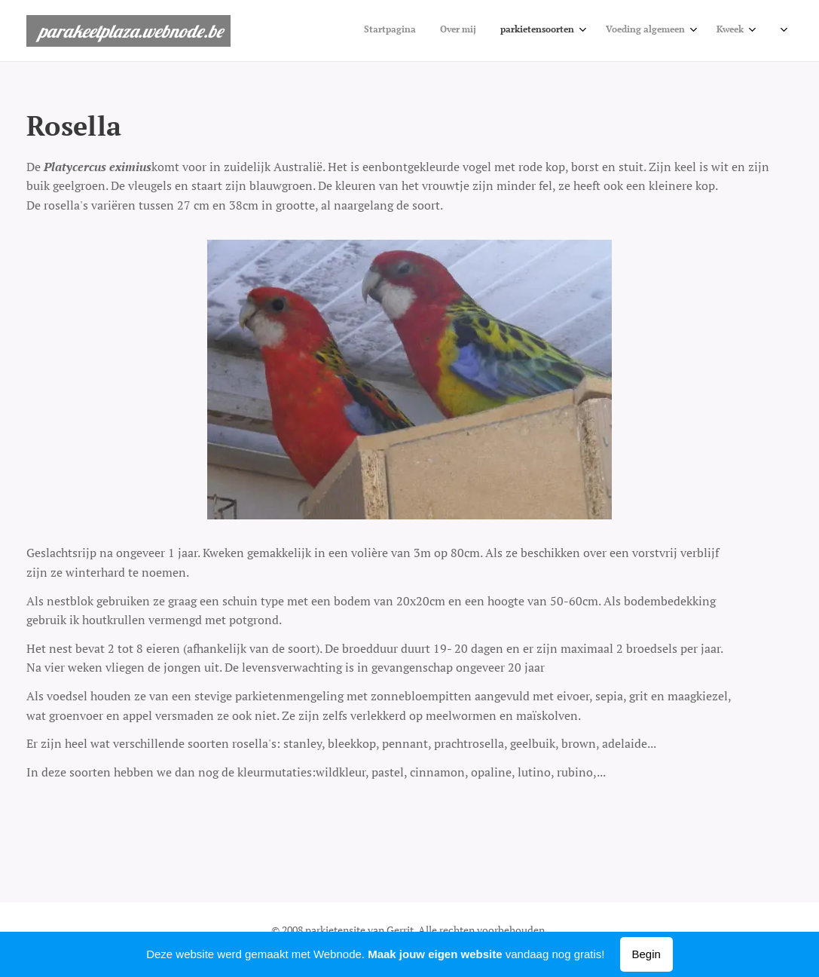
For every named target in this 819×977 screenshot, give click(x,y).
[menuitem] (390, 31)
